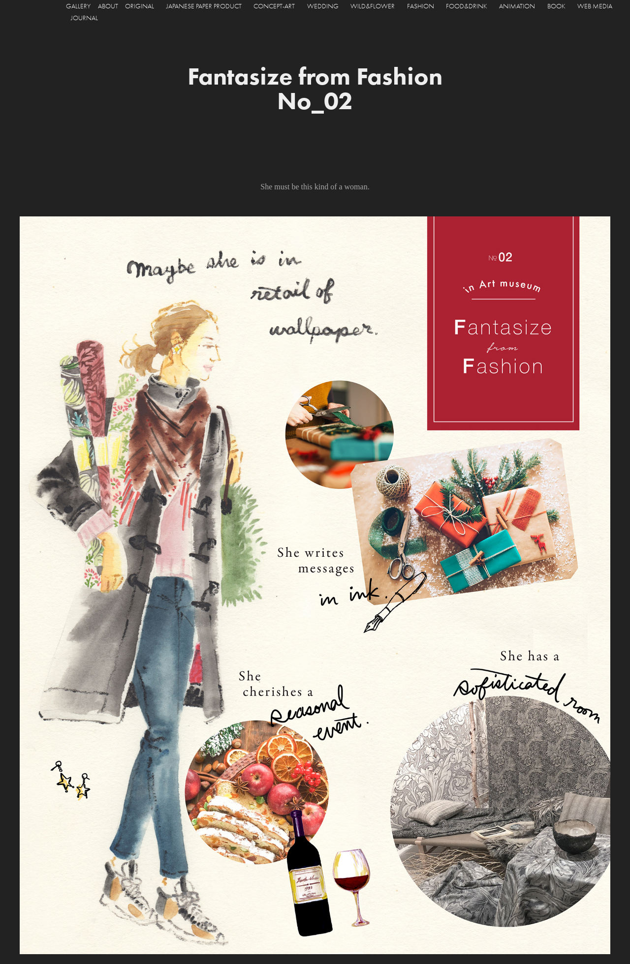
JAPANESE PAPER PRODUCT (204, 6)
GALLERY (78, 6)
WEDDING (323, 6)
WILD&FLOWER (372, 6)
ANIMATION (517, 6)
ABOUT (108, 6)
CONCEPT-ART (274, 6)
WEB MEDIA (594, 6)
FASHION (420, 6)
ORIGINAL (139, 6)
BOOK (556, 6)
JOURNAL (84, 18)
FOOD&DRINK (466, 6)
